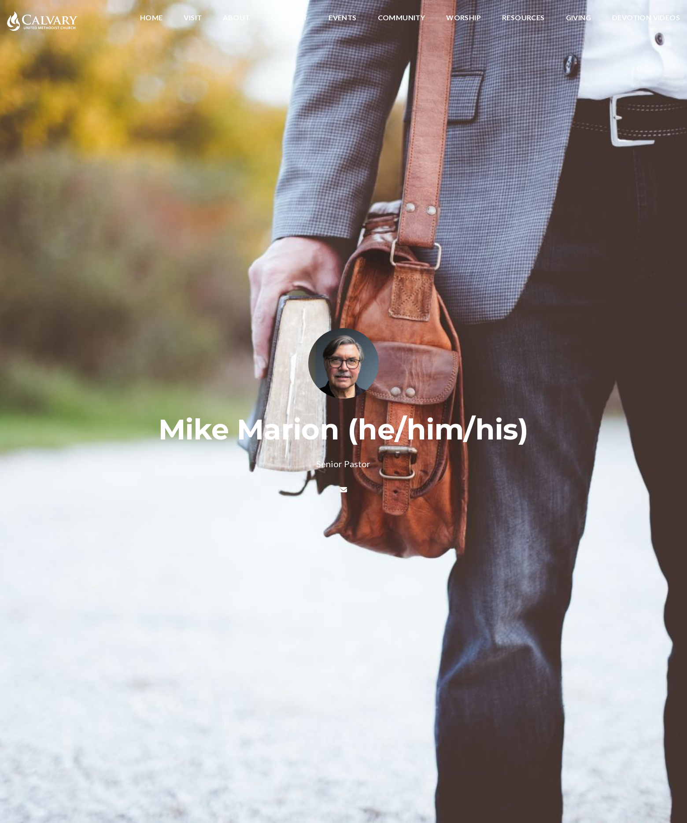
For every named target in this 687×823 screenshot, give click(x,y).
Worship (463, 18)
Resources (523, 18)
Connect (289, 18)
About (236, 18)
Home (151, 18)
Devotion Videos (646, 18)
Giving (578, 18)
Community (401, 18)
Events (342, 18)
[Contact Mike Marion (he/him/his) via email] (343, 489)
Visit (193, 18)
